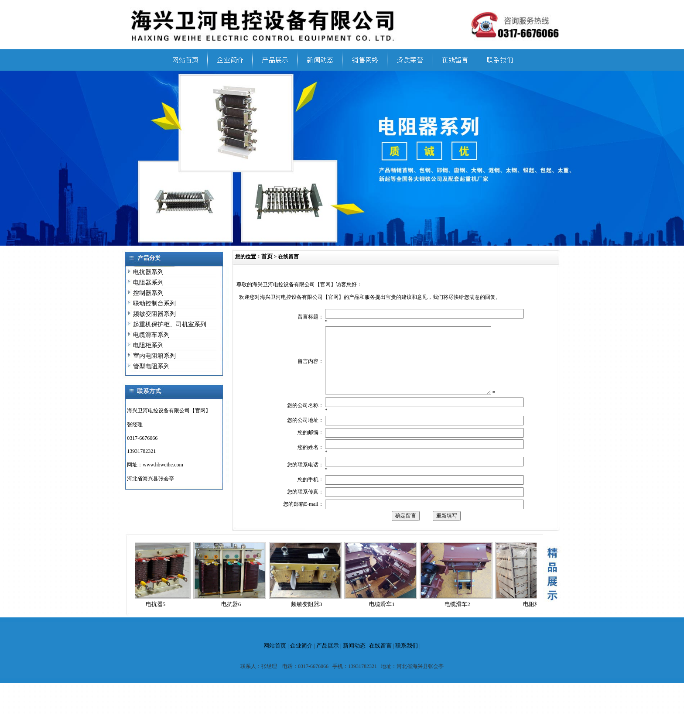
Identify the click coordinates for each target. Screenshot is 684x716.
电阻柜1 (536, 617)
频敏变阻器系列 (154, 314)
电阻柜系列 (148, 345)
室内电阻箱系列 (154, 356)
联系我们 (406, 658)
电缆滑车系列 (151, 335)
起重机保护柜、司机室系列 (169, 324)
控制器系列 (148, 293)
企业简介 (301, 658)
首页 (267, 256)
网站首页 (274, 658)
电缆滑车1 (384, 617)
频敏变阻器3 (309, 617)
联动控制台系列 (154, 303)
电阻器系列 (148, 282)
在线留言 (380, 658)
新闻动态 (354, 658)
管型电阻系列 (151, 366)
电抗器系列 (148, 272)
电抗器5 (158, 617)
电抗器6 (234, 617)
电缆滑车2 (460, 617)
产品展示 (327, 658)
